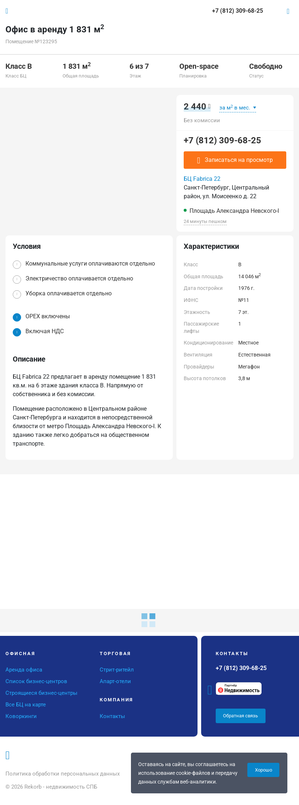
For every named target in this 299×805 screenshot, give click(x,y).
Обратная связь (240, 715)
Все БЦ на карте (25, 704)
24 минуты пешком (205, 221)
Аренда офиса (23, 669)
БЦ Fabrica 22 (202, 178)
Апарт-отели (115, 681)
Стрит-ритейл (117, 669)
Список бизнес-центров (36, 681)
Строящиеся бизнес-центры (41, 693)
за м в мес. (235, 107)
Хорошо (263, 770)
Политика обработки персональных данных (62, 773)
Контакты (112, 716)
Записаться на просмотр (235, 160)
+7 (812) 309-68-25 (222, 140)
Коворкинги (21, 716)
